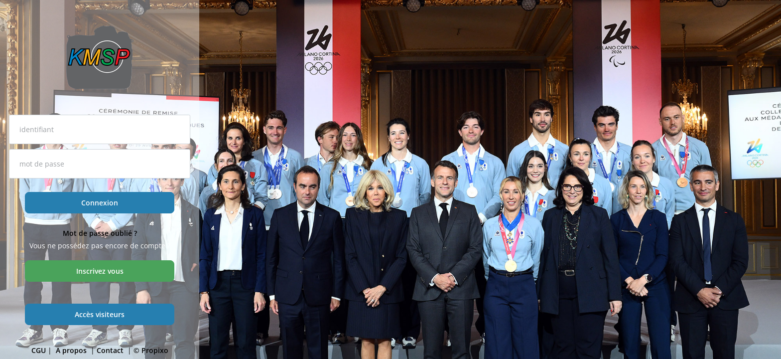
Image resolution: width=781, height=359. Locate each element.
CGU (38, 350)
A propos (72, 350)
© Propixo (150, 350)
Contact (111, 350)
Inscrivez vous (100, 271)
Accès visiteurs (100, 314)
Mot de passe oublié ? (100, 233)
